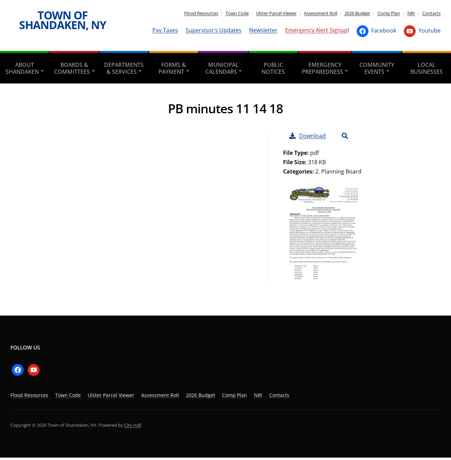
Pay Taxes (165, 30)
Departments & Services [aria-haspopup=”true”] (124, 68)
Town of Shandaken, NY (62, 20)
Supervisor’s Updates (213, 30)
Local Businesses (426, 68)
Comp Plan (388, 13)
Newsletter (263, 30)
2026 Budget (357, 13)
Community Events (376, 68)
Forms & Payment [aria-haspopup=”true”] (172, 68)
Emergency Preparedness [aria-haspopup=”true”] (322, 68)
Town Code (237, 13)
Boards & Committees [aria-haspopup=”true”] (72, 68)
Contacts (431, 13)
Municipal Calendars (222, 68)
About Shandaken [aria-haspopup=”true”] (22, 68)
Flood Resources (201, 13)
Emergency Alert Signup (316, 30)
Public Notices (273, 68)
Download (307, 136)
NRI (411, 13)
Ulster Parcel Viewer (276, 13)
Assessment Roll (320, 13)
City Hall (132, 425)
